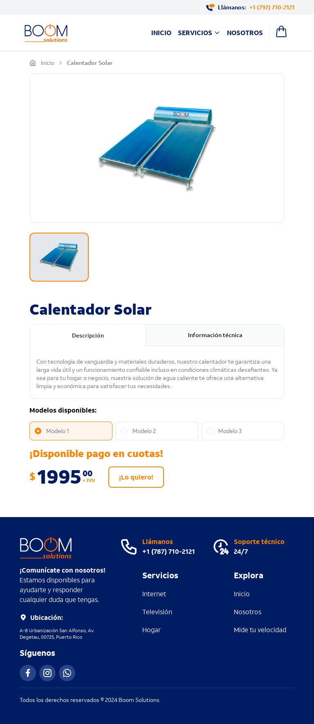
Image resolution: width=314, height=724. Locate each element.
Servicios (199, 32)
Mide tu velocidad (260, 629)
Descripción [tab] (88, 335)
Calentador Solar (90, 63)
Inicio (161, 32)
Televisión (157, 611)
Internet (154, 593)
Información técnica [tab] (215, 335)
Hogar (151, 629)
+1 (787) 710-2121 (168, 551)
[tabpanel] (157, 374)
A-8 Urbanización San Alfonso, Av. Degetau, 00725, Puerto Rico (57, 633)
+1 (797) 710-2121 (271, 7)
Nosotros (245, 32)
